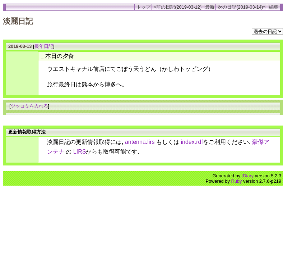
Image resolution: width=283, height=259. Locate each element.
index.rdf (192, 142)
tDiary (248, 175)
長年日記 (43, 46)
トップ (143, 7)
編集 (273, 7)
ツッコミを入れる (29, 106)
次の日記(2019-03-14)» (241, 7)
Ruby (236, 181)
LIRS (79, 152)
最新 (209, 7)
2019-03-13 (20, 46)
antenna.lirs (140, 142)
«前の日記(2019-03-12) (177, 7)
